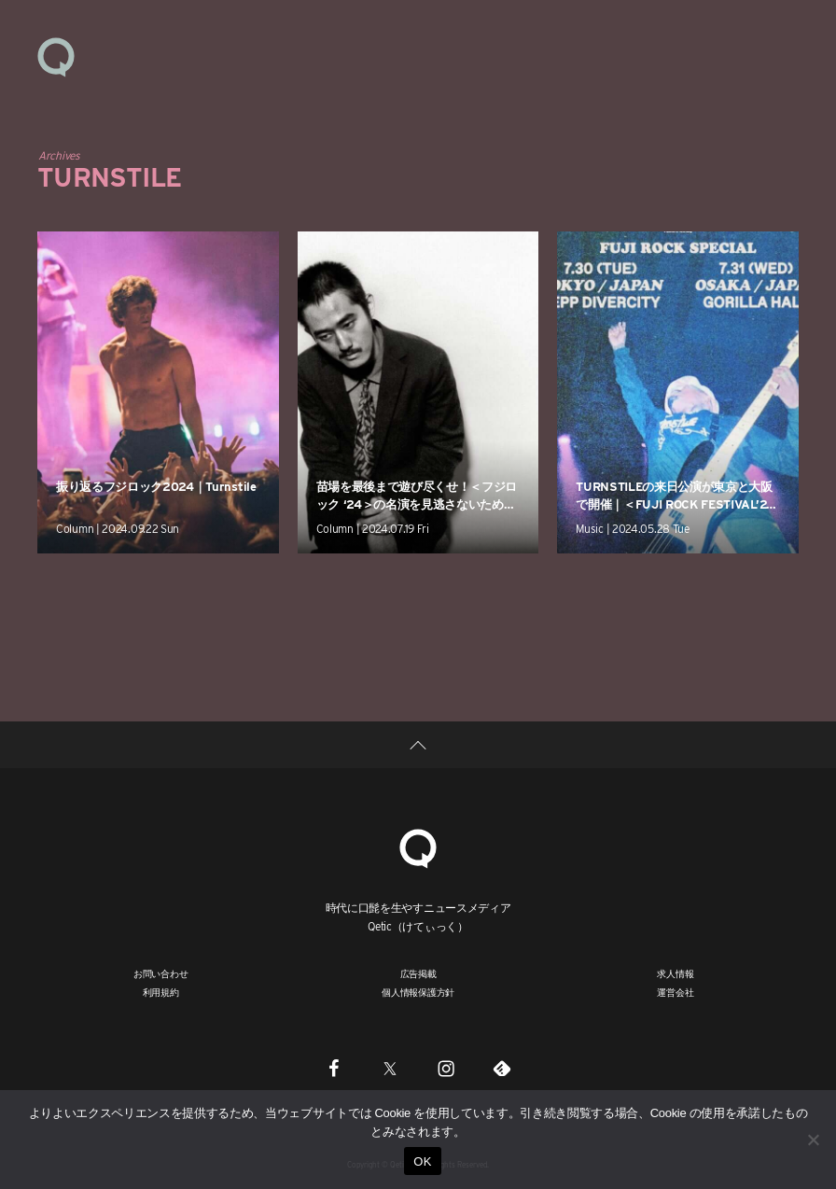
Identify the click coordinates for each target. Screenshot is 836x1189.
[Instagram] (446, 1068)
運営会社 (675, 992)
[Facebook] (334, 1068)
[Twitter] (390, 1068)
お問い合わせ (160, 973)
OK (422, 1161)
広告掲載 (418, 973)
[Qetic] (418, 846)
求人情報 (675, 973)
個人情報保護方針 (418, 992)
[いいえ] (812, 1139)
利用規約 (161, 992)
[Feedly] (502, 1068)
